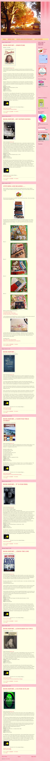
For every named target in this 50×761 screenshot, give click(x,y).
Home (4, 39)
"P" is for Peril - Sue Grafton (7, 311)
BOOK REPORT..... (9, 352)
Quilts (10, 345)
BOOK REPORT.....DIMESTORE (14, 45)
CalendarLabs (45, 63)
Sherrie (46, 49)
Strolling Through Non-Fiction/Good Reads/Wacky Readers (12, 474)
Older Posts (33, 756)
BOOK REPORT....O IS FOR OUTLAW (16, 689)
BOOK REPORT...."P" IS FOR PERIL (15, 484)
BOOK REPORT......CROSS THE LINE (16, 551)
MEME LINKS (11, 39)
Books (6, 112)
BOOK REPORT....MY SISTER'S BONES (16, 119)
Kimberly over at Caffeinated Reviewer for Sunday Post (11, 340)
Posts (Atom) (8, 758)
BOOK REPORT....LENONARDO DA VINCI (18, 628)
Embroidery (7, 345)
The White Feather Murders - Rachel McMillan (10, 314)
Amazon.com (12, 141)
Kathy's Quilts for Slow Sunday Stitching (9, 339)
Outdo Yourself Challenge (7, 108)
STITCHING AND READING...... (14, 186)
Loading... (43, 59)
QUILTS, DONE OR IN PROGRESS (24, 39)
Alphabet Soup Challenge (7, 748)
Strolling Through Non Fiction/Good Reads (10, 109)
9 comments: (16, 344)
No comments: (16, 111)
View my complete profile (44, 51)
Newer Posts (4, 756)
